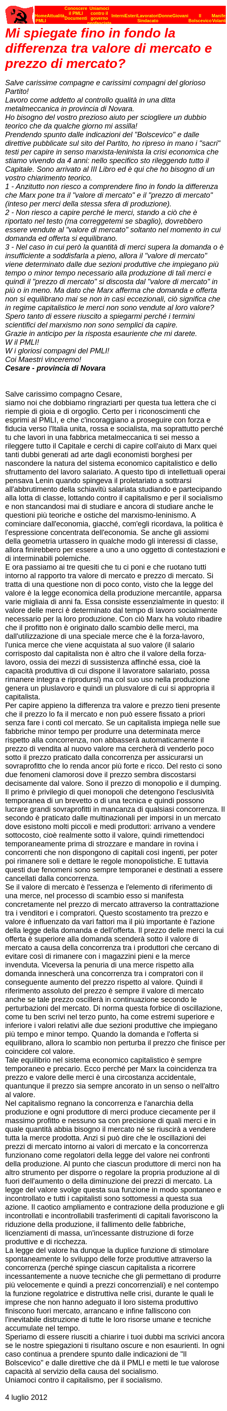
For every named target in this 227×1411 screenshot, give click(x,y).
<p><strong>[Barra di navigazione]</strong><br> (115, 12)
